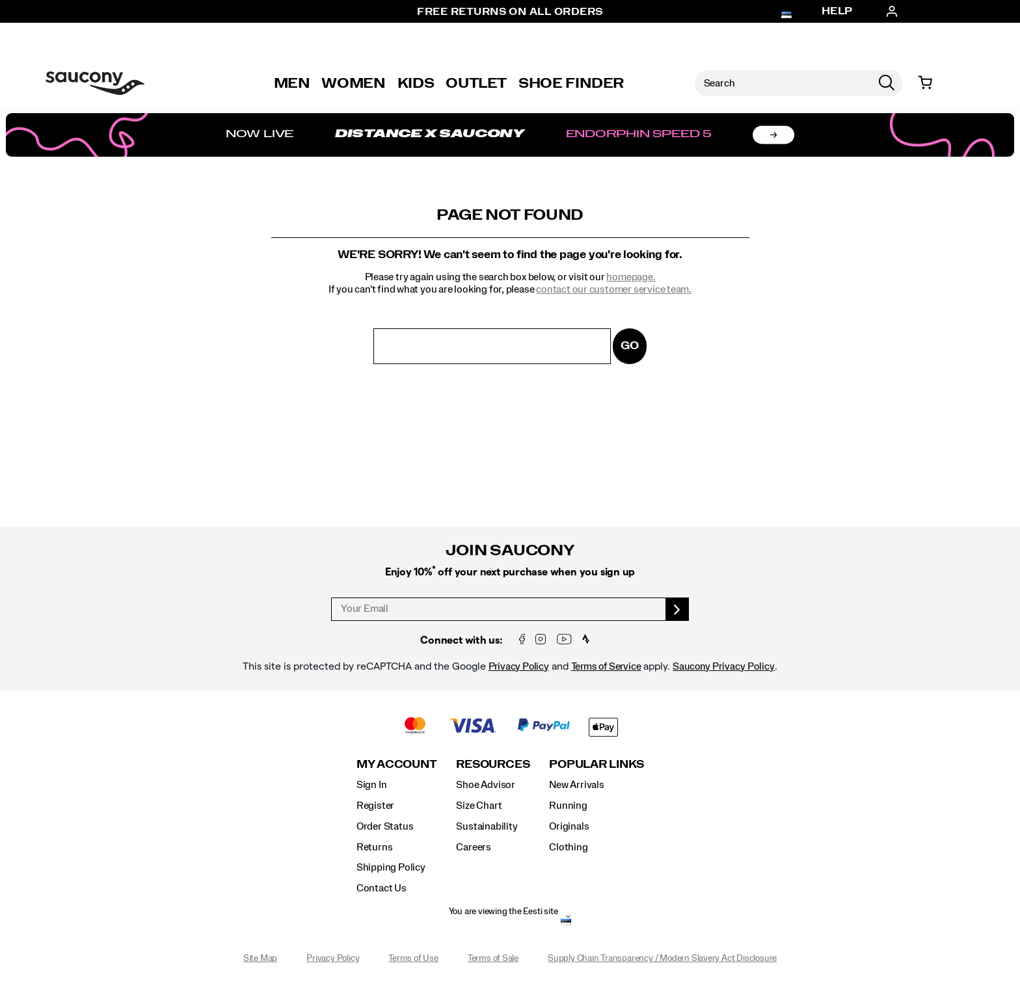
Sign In (371, 785)
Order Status (384, 826)
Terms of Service (606, 666)
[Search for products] (782, 83)
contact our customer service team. (613, 289)
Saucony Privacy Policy (724, 666)
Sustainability (486, 826)
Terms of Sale (493, 958)
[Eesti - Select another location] (566, 923)
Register (375, 805)
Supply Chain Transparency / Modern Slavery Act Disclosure (662, 958)
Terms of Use (413, 958)
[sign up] (677, 609)
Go (630, 345)
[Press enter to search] (886, 83)
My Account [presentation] (396, 764)
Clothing (568, 847)
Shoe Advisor (485, 785)
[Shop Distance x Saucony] (510, 134)
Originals (569, 826)
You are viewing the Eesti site (503, 911)
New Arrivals (576, 785)
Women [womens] (353, 83)
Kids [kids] (416, 83)
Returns (374, 847)
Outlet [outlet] (476, 83)
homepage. (630, 277)
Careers (473, 847)
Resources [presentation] (493, 764)
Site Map (260, 958)
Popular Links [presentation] (596, 764)
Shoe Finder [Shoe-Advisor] (571, 83)
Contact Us (381, 888)
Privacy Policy (519, 666)
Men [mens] (292, 83)
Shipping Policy (390, 867)
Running (568, 805)
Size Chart (479, 805)
